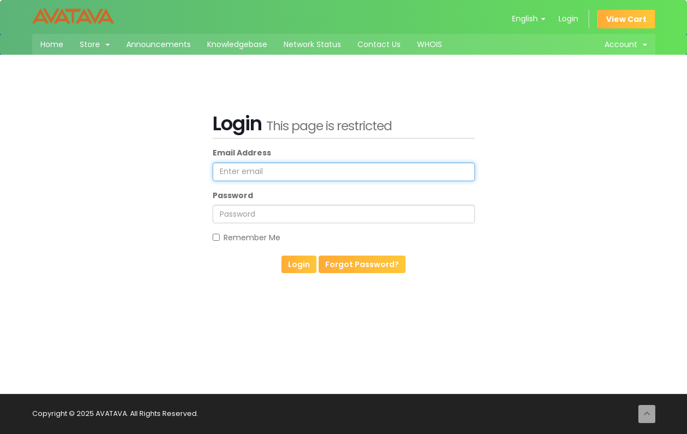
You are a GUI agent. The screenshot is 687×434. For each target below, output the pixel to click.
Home (51, 44)
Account (625, 44)
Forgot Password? (362, 264)
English (528, 18)
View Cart (626, 19)
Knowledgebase (237, 44)
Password (233, 195)
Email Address (242, 152)
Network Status (312, 44)
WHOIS (429, 44)
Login (568, 18)
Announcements (158, 44)
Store (95, 44)
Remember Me (246, 237)
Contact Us (379, 44)
